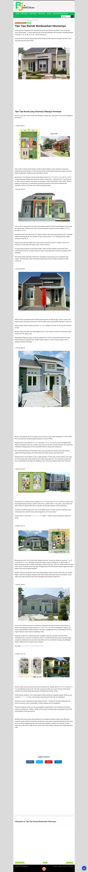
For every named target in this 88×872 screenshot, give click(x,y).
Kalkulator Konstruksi (60, 13)
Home (17, 13)
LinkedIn (58, 761)
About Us (55, 866)
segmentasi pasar (37, 516)
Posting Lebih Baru (19, 862)
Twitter (39, 761)
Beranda (45, 862)
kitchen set (24, 697)
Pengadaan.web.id (24, 866)
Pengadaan (24, 13)
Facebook (30, 761)
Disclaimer (71, 866)
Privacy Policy (65, 866)
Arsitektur (41, 13)
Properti (29, 22)
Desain (49, 13)
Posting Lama (69, 862)
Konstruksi (33, 13)
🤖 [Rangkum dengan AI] (84, 868)
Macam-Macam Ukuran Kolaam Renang (32, 646)
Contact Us (60, 866)
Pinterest (48, 761)
